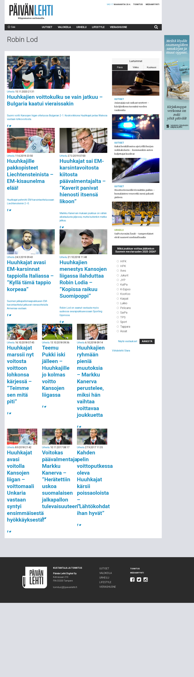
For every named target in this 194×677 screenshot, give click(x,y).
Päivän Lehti (31, 11)
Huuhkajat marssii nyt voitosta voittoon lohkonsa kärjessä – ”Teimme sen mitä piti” (20, 375)
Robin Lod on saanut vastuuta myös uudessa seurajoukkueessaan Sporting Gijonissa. (81, 311)
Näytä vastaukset (127, 341)
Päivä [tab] (120, 67)
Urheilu (81, 27)
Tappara (125, 326)
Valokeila (64, 27)
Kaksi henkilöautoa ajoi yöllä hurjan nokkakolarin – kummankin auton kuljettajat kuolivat (133, 150)
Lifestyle (98, 27)
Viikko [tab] (136, 67)
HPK (123, 266)
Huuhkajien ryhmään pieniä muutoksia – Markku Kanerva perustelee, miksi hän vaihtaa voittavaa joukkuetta (91, 381)
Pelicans (125, 308)
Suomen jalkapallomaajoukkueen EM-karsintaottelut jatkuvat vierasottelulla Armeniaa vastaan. (27, 305)
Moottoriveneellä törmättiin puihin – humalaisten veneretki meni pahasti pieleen (134, 194)
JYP (122, 280)
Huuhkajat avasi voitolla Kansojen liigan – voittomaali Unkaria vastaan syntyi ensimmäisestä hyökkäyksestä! (25, 486)
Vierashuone (118, 27)
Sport (123, 321)
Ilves (123, 270)
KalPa (123, 284)
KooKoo (125, 293)
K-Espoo (125, 289)
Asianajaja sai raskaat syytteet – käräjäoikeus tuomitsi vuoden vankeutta (131, 106)
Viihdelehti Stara (121, 350)
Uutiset (47, 27)
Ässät (123, 331)
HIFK (123, 261)
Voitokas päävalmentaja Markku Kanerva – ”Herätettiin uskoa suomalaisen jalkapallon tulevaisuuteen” (61, 479)
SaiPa (123, 312)
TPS (123, 317)
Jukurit (124, 275)
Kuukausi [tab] (151, 67)
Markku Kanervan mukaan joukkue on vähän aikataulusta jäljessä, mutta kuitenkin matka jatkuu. (83, 217)
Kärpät (124, 298)
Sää (11, 26)
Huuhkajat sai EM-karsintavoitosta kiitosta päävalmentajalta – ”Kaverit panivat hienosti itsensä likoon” (83, 181)
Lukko (123, 303)
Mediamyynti (152, 4)
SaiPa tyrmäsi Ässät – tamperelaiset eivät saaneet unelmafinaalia (133, 235)
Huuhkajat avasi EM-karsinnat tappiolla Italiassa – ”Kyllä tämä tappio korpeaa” (30, 275)
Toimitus (138, 4)
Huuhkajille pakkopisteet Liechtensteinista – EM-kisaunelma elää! (30, 174)
